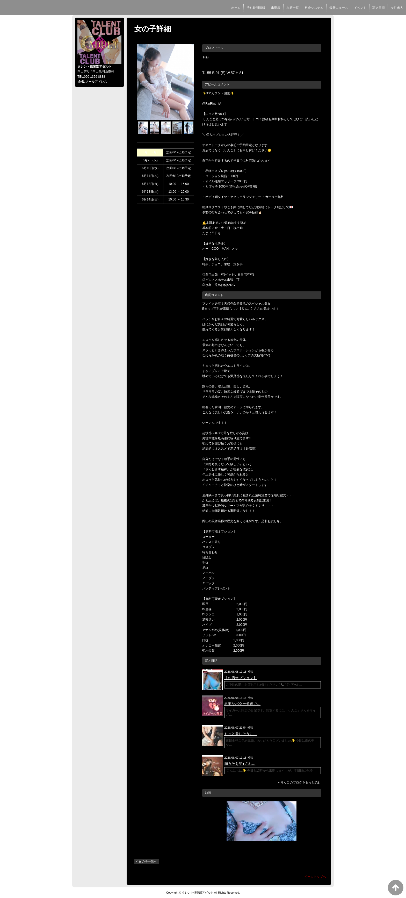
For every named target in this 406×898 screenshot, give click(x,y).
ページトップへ (315, 877)
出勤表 (275, 8)
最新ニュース (338, 8)
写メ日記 (378, 8)
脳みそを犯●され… (239, 763)
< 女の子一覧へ (146, 861)
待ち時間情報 (256, 8)
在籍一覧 (292, 8)
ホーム (236, 8)
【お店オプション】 (240, 678)
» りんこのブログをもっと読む (299, 782)
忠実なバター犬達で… (242, 704)
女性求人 (397, 8)
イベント (360, 8)
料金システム (314, 8)
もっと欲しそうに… (240, 734)
